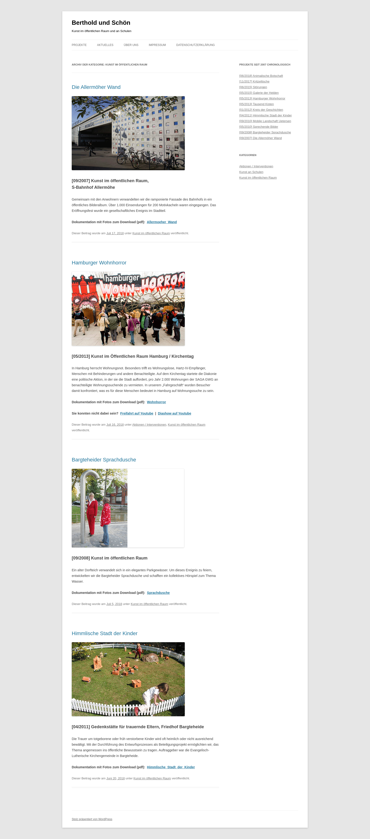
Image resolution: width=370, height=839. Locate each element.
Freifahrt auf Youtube (136, 413)
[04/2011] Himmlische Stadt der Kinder (265, 115)
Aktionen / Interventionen (149, 424)
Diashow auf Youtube (174, 413)
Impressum (157, 45)
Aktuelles (105, 45)
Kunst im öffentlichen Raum (151, 233)
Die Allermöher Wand (96, 87)
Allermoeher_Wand (162, 222)
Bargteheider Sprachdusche (104, 460)
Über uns (131, 45)
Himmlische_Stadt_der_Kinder (171, 767)
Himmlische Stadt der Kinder (105, 633)
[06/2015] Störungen (253, 87)
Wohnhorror (156, 402)
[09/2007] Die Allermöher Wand (260, 138)
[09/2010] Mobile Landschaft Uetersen (265, 121)
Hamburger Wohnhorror (99, 263)
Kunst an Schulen (251, 172)
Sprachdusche (158, 593)
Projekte (79, 45)
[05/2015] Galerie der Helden (259, 93)
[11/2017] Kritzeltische (254, 81)
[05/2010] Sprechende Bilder (258, 126)
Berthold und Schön (101, 22)
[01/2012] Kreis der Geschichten (261, 109)
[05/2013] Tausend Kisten (256, 104)
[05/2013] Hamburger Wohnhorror (262, 98)
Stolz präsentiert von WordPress (92, 819)
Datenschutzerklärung (195, 45)
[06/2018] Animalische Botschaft (261, 76)
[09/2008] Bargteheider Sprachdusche (265, 132)
